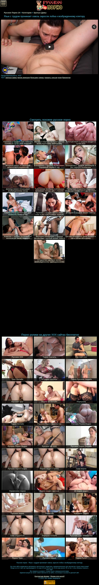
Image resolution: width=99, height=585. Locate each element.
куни (60, 78)
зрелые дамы (11, 78)
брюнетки (66, 78)
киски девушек (23, 78)
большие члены (37, 78)
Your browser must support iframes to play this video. (49, 47)
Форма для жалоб (57, 576)
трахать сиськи (50, 78)
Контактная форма (42, 576)
